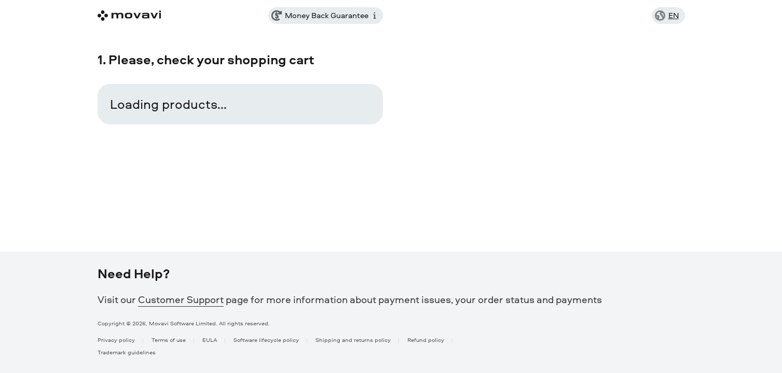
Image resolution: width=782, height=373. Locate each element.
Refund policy (425, 339)
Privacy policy (116, 339)
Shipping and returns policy (353, 339)
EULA (209, 339)
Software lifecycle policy (266, 339)
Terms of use (169, 339)
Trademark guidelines (127, 352)
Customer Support (181, 299)
